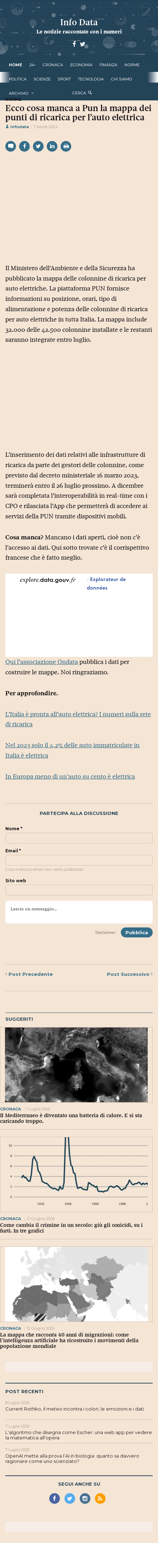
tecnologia (91, 79)
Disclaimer (105, 932)
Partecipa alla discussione (79, 813)
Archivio (18, 93)
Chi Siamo (121, 79)
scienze (42, 79)
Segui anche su (79, 1484)
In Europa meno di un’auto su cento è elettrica (70, 776)
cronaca (53, 64)
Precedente (29, 974)
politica (18, 79)
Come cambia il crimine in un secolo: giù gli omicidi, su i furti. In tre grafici (71, 1228)
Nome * (13, 829)
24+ (32, 64)
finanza (108, 64)
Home (15, 64)
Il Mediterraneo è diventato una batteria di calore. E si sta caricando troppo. (71, 1118)
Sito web (15, 881)
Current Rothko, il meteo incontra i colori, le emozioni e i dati (74, 1409)
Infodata (17, 126)
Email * (13, 851)
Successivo (130, 974)
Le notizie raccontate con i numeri (79, 31)
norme (132, 64)
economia (81, 64)
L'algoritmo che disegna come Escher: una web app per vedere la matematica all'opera (78, 1435)
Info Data (79, 22)
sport (64, 79)
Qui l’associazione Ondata (41, 662)
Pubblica (136, 932)
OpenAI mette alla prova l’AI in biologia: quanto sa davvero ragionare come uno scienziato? (72, 1458)
